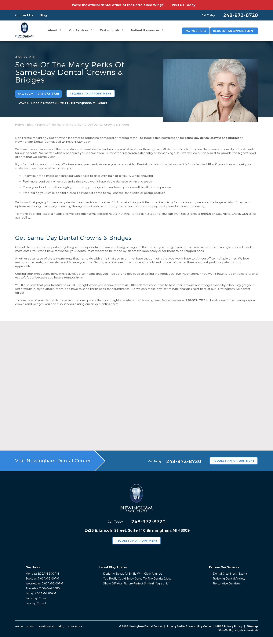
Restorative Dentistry (227, 583)
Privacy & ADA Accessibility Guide (189, 626)
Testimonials (110, 30)
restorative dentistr (137, 153)
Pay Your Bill (195, 31)
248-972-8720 (72, 142)
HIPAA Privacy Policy (228, 626)
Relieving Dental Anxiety (229, 578)
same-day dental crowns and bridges (212, 138)
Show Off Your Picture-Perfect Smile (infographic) (136, 583)
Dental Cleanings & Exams (230, 574)
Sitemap (252, 626)
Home (19, 125)
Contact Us (24, 15)
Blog (43, 15)
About (53, 30)
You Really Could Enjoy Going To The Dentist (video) (138, 578)
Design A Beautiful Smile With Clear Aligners (132, 574)
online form (110, 304)
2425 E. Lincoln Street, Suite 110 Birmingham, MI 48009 (63, 103)
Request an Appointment (234, 31)
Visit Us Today (183, 5)
